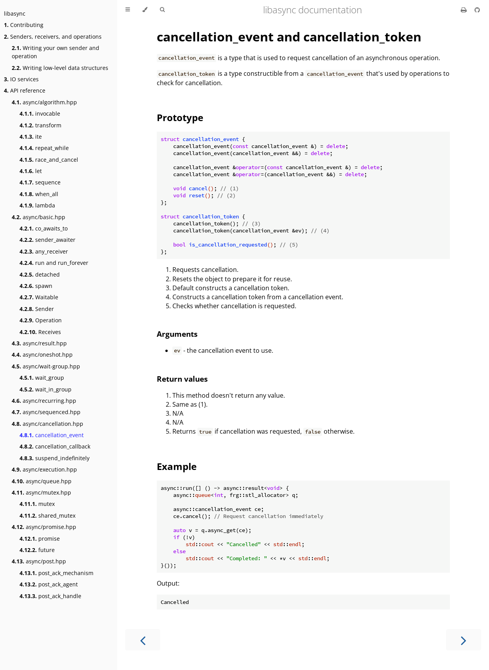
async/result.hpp (39, 343)
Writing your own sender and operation (55, 52)
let (31, 171)
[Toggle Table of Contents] (127, 10)
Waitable (39, 297)
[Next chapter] (463, 639)
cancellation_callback (55, 446)
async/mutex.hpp (41, 492)
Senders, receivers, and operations (53, 36)
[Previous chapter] (142, 639)
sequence (40, 182)
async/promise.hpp (44, 527)
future (37, 550)
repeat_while (44, 148)
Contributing (23, 25)
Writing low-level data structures (60, 67)
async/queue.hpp (42, 481)
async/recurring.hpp (44, 400)
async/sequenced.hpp (46, 412)
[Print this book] (464, 9)
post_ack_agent (49, 584)
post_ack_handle (50, 596)
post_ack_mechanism (56, 573)
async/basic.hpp (38, 217)
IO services (21, 79)
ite (31, 136)
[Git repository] (477, 9)
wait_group (42, 377)
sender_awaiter (47, 239)
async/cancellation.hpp (47, 423)
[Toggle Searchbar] (162, 10)
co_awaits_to (44, 228)
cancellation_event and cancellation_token (289, 36)
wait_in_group (46, 389)
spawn (36, 285)
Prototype (180, 117)
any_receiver (44, 251)
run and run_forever (54, 262)
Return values (182, 379)
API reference (24, 90)
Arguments (177, 334)
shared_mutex (47, 515)
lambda (37, 205)
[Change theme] (145, 10)
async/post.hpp (39, 561)
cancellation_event (52, 435)
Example (177, 466)
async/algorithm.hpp (44, 102)
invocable (40, 113)
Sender (37, 309)
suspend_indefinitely (55, 458)
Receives (40, 332)
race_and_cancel (49, 159)
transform (40, 125)
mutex (37, 503)
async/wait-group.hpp (46, 366)
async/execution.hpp (44, 469)
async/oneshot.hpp (42, 354)
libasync (14, 13)
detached (40, 274)
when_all (39, 194)
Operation (41, 320)
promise (40, 538)
